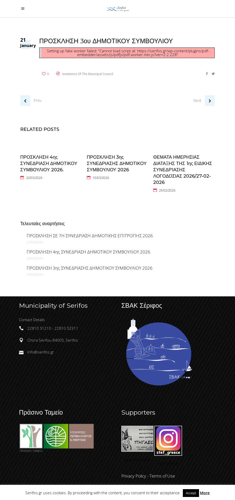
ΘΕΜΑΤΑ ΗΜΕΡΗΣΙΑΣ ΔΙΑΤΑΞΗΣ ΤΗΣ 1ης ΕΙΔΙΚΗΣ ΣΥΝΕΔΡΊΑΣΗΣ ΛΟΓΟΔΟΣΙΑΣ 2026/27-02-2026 (182, 169)
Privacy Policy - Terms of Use (148, 476)
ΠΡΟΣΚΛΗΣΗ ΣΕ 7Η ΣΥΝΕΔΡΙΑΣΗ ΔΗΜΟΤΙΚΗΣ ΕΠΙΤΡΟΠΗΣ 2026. (90, 236)
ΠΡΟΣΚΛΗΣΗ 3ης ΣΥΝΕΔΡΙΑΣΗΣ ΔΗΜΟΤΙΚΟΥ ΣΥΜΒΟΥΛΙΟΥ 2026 (117, 163)
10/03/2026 (101, 178)
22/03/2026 (34, 178)
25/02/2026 (167, 190)
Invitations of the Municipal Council (87, 74)
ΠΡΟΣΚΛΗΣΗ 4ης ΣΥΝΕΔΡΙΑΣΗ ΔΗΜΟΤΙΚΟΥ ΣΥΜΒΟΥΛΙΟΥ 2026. (48, 163)
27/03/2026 (35, 242)
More (205, 492)
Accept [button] (191, 493)
